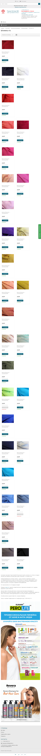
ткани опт (7, 587)
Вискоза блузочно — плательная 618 (6, 400)
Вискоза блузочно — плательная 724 (6, 480)
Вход (16, 1)
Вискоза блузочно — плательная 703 (6, 426)
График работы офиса (5, 734)
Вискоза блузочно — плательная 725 (6, 506)
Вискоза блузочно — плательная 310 (6, 239)
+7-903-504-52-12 (25, 9)
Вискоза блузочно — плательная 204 (6, 186)
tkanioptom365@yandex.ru (8, 743)
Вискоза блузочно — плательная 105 (6, 52)
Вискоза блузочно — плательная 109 (21, 133)
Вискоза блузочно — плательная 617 (6, 373)
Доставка (3, 730)
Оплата (2, 732)
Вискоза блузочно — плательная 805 (21, 506)
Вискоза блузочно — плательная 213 (6, 213)
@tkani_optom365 (29, 14)
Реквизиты (3, 736)
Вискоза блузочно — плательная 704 (6, 453)
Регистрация (23, 1)
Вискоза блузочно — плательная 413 (21, 293)
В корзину (4, 60)
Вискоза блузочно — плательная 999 (21, 560)
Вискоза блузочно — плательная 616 (21, 346)
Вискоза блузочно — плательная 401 (21, 239)
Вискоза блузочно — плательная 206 (21, 186)
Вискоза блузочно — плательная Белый (21, 79)
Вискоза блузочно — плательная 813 (6, 560)
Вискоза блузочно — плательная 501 (6, 346)
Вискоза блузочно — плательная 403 (6, 266)
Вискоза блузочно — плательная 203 (6, 159)
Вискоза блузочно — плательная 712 (6, 79)
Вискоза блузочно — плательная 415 (6, 320)
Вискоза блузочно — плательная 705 (21, 453)
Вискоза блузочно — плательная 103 (6, 133)
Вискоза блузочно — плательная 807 (6, 533)
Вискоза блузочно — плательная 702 (21, 400)
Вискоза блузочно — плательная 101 (6, 106)
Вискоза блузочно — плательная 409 (6, 293)
